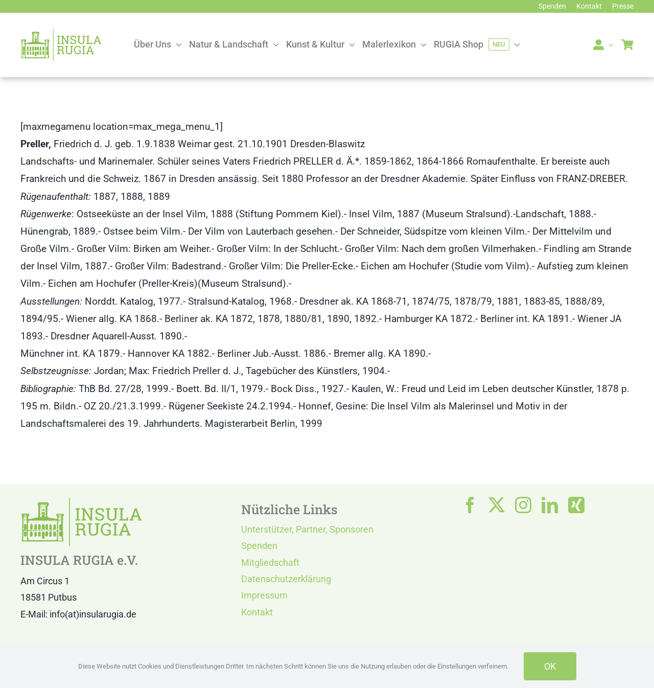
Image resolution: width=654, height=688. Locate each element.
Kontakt (257, 612)
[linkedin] (550, 505)
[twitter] (496, 505)
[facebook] (470, 505)
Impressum (264, 595)
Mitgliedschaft (270, 562)
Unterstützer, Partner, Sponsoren (307, 529)
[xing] (576, 505)
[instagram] (523, 505)
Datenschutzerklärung (286, 579)
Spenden (259, 545)
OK (550, 666)
